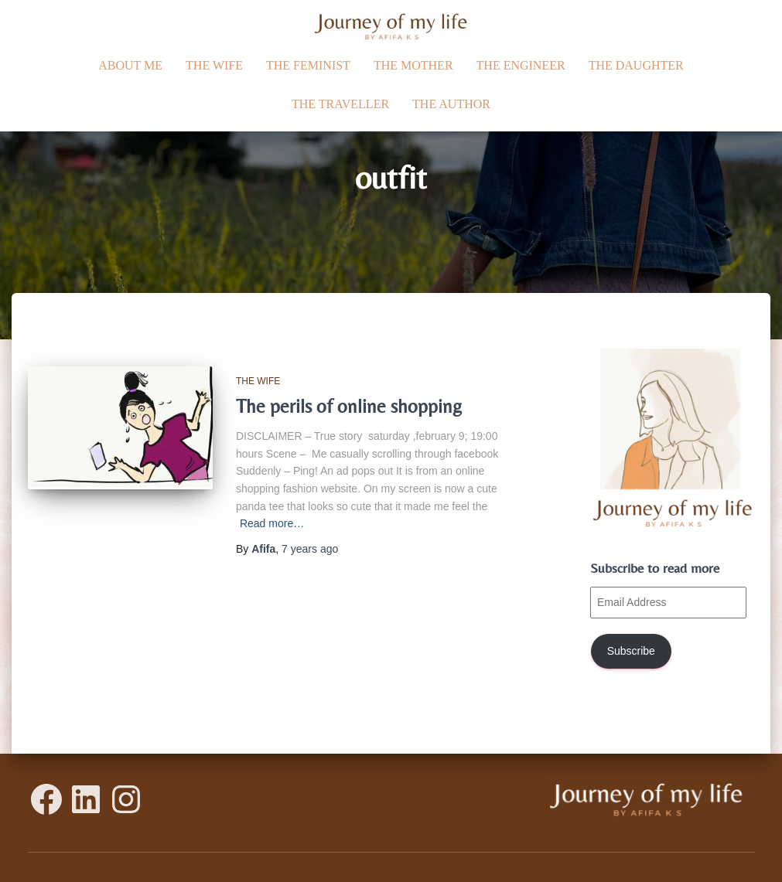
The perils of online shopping (349, 406)
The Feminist (308, 65)
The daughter (636, 65)
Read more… (272, 523)
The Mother (413, 65)
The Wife (214, 65)
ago (310, 549)
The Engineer (520, 65)
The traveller (340, 104)
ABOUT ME (130, 65)
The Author (451, 104)
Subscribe (631, 651)
